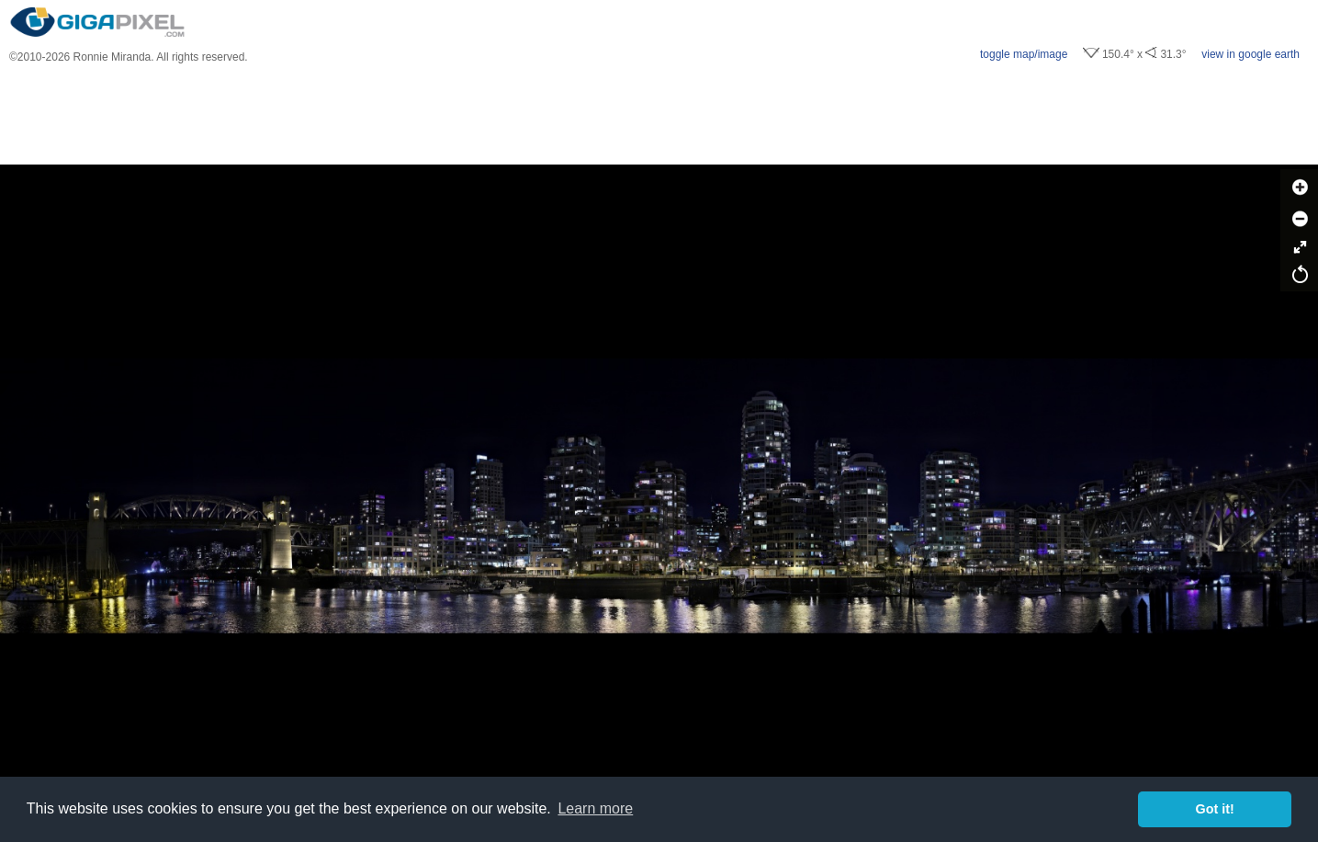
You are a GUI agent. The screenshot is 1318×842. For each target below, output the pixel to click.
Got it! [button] (1215, 809)
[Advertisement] (659, 114)
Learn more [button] (595, 808)
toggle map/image (1023, 54)
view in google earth (1250, 54)
